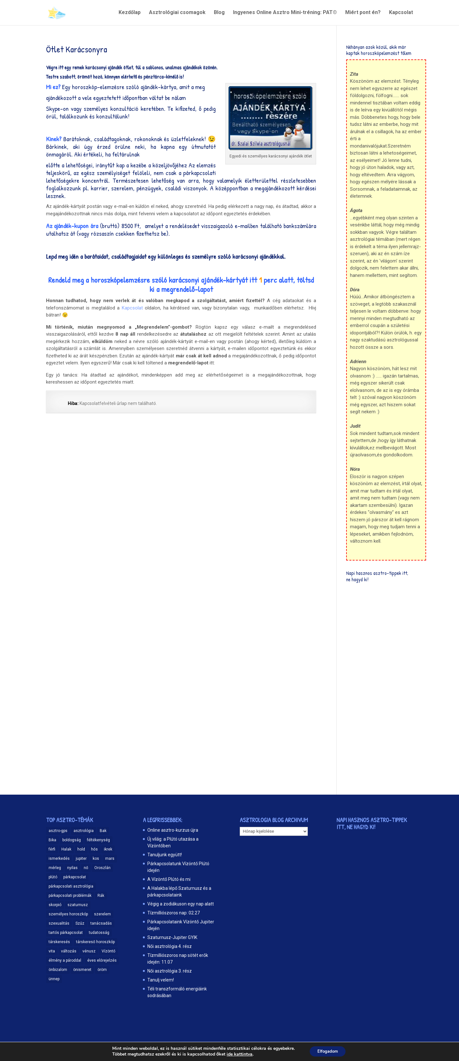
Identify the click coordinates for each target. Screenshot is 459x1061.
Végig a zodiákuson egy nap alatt (180, 903)
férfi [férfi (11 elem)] (52, 849)
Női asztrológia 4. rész (169, 946)
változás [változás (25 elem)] (68, 951)
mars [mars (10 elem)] (109, 858)
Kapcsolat (401, 13)
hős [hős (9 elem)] (94, 849)
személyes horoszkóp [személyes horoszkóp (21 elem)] (68, 914)
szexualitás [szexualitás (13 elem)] (59, 923)
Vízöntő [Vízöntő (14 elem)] (108, 951)
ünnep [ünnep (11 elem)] (54, 979)
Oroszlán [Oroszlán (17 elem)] (102, 868)
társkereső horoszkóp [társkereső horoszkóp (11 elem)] (95, 942)
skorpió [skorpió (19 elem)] (55, 905)
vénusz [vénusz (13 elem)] (89, 951)
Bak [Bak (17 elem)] (103, 830)
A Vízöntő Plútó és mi (169, 879)
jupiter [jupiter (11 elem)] (81, 858)
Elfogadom (328, 1051)
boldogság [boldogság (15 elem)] (71, 840)
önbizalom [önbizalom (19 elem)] (58, 969)
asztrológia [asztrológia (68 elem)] (84, 830)
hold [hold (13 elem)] (81, 849)
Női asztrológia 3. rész (169, 970)
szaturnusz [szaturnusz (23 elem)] (77, 905)
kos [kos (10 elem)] (96, 858)
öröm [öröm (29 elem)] (102, 969)
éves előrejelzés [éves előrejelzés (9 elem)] (102, 960)
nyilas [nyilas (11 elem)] (72, 868)
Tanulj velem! (160, 979)
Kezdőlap (130, 13)
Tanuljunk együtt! (164, 854)
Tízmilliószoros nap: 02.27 (173, 912)
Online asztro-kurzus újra (172, 830)
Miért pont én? (363, 13)
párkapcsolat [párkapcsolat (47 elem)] (74, 877)
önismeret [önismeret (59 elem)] (82, 969)
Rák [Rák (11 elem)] (100, 895)
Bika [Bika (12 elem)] (52, 840)
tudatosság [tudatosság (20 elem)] (99, 932)
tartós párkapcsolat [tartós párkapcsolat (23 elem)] (66, 932)
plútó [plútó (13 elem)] (53, 877)
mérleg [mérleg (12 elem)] (55, 868)
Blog (219, 13)
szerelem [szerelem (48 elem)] (102, 914)
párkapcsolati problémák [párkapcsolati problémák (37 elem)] (70, 895)
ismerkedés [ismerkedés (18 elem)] (59, 858)
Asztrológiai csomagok (177, 13)
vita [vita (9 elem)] (52, 951)
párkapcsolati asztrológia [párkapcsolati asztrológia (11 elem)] (71, 886)
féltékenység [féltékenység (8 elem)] (98, 840)
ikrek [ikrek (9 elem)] (108, 849)
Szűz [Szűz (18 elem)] (79, 923)
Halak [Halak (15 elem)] (66, 849)
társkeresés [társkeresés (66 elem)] (59, 942)
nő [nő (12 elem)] (86, 868)
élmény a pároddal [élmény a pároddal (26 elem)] (65, 960)
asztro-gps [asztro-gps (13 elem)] (58, 830)
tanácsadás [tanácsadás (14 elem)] (101, 923)
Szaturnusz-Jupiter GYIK (172, 937)
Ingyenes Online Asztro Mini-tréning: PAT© (285, 13)
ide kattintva (237, 1054)
